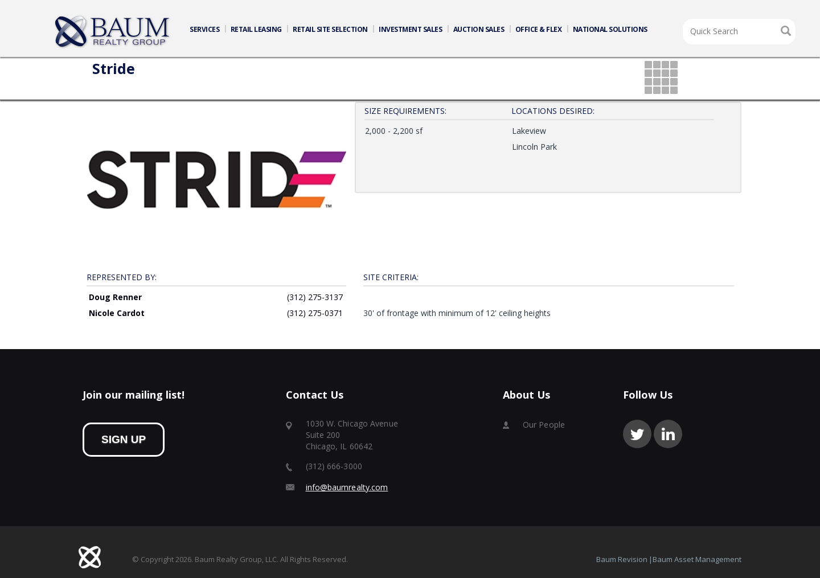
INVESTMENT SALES (410, 29)
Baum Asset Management (697, 559)
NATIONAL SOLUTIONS (610, 29)
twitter (637, 434)
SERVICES (204, 29)
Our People (544, 424)
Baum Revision (621, 559)
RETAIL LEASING (256, 29)
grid (661, 78)
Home (112, 32)
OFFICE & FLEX (538, 29)
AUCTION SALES (479, 29)
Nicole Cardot (117, 320)
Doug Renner (115, 304)
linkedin (668, 434)
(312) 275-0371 (315, 320)
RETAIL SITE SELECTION (330, 29)
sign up (123, 439)
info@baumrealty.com (347, 487)
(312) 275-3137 (315, 304)
